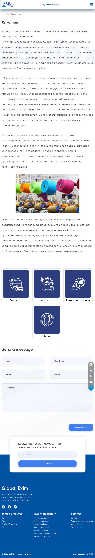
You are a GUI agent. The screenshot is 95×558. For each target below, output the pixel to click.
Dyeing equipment (41, 530)
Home (5, 14)
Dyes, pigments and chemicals (46, 533)
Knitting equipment (41, 521)
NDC (91, 554)
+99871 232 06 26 (51, 4)
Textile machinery (44, 513)
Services (16, 14)
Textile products (12, 513)
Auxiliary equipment (41, 536)
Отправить (47, 464)
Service (74, 518)
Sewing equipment (41, 524)
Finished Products (9, 524)
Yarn (3, 518)
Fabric (4, 521)
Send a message (81, 427)
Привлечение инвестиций (82, 521)
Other (4, 527)
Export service (77, 527)
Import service (77, 524)
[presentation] (19, 418)
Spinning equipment (41, 518)
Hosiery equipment (41, 527)
